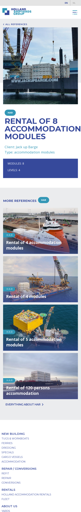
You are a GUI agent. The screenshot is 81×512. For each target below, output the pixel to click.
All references (16, 24)
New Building (13, 434)
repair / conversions (19, 468)
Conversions (11, 482)
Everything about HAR (22, 404)
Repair (6, 478)
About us (9, 506)
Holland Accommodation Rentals (26, 494)
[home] (16, 11)
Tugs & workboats (15, 438)
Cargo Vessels (12, 457)
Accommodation (14, 461)
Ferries (7, 443)
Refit (5, 473)
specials (8, 452)
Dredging (9, 447)
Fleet (6, 499)
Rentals (8, 490)
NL (74, 2)
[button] (75, 12)
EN (66, 2)
